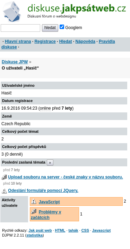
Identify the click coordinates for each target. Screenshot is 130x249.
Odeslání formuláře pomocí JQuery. (43, 190)
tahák (73, 230)
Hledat (65, 41)
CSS (85, 230)
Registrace (44, 41)
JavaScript (49, 202)
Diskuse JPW (15, 61)
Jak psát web (40, 230)
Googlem (71, 27)
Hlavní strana (18, 41)
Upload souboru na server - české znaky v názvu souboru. (65, 177)
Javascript (101, 230)
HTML (60, 230)
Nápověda (85, 41)
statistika (34, 235)
